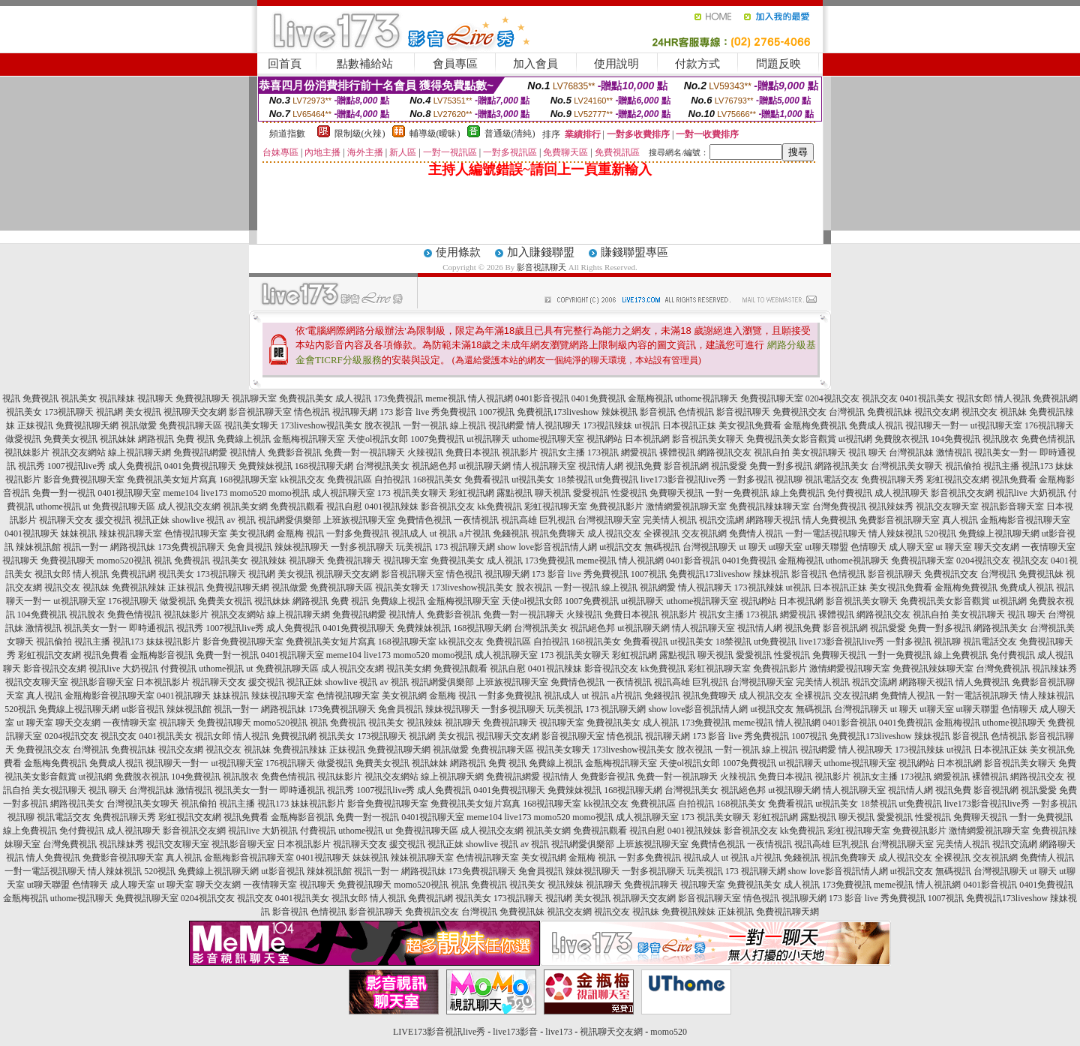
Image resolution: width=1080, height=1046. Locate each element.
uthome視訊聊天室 (548, 439)
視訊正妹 (152, 520)
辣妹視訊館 (38, 547)
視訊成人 (410, 533)
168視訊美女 (437, 479)
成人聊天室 (911, 547)
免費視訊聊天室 (771, 398)
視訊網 (109, 412)
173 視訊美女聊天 (412, 493)
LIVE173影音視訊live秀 (439, 1031)
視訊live (1012, 493)
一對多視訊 (750, 479)
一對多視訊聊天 (362, 547)
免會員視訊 (249, 547)
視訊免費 (644, 466)
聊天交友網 (996, 547)
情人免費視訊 (829, 520)
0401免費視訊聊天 (200, 466)
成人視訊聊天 (901, 493)
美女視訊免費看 (750, 425)
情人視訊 (1012, 398)
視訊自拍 (772, 452)
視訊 (11, 398)
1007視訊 (496, 412)
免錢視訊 (511, 533)
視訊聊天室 (254, 398)
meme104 (180, 493)
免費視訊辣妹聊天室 (769, 506)
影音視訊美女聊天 (708, 439)
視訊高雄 (519, 520)
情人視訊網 (490, 398)
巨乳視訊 (557, 520)
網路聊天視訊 (773, 520)
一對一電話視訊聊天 (825, 533)
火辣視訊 (425, 452)
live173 (213, 493)
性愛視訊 (629, 493)
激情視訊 (954, 452)
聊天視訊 (553, 493)
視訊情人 (248, 452)
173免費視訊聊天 (191, 547)
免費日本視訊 (473, 452)
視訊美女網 (245, 506)
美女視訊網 (252, 533)
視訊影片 (520, 452)
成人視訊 (353, 398)
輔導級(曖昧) (435, 133)
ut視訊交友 (620, 547)
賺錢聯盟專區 (634, 252)
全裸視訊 (662, 533)
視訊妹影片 (27, 452)
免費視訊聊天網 (87, 425)
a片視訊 (474, 533)
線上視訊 (468, 425)
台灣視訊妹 (911, 452)
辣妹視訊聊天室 (130, 533)
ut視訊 (646, 425)
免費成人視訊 (876, 425)
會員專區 (455, 64)
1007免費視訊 (437, 439)
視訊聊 (789, 479)
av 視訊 (241, 520)
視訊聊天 (155, 398)
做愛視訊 (23, 439)
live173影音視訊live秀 (683, 479)
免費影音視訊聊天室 (899, 520)
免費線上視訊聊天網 (999, 533)
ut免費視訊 (617, 479)
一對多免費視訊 (357, 533)
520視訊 (940, 533)
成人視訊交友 (614, 533)
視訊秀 (31, 466)
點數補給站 (365, 64)
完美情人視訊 (670, 520)
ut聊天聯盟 (826, 547)
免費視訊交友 (799, 412)
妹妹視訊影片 (173, 641)
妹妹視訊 (79, 533)
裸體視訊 (677, 452)
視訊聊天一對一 (936, 425)
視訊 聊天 (867, 452)
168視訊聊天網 (324, 466)
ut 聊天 (752, 547)
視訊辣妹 (117, 398)
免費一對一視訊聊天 (364, 452)
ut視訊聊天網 (485, 466)
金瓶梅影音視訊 (162, 655)
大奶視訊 (1048, 493)
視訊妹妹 (118, 439)
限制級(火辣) (360, 133)
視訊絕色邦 (434, 466)
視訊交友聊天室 (947, 506)
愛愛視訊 (591, 493)
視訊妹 (1013, 412)
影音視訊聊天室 (260, 412)
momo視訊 (289, 493)
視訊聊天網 (354, 412)
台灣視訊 (847, 412)
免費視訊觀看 (297, 506)
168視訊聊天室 (248, 479)
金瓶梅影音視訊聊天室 (1025, 520)
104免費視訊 (955, 439)
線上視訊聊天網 (139, 452)
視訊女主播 (562, 452)
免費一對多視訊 (780, 466)
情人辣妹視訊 (895, 533)
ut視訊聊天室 (996, 425)
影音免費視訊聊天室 (84, 479)
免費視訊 (40, 398)
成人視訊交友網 (189, 506)
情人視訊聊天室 (544, 466)
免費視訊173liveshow (557, 412)
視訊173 (1037, 466)
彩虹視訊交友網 (957, 479)
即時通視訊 (151, 628)
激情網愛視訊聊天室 (686, 506)
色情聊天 (868, 547)
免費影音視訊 (295, 452)
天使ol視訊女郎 (377, 439)
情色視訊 (312, 412)
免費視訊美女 (306, 398)
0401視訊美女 (927, 398)
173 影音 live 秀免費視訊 (428, 412)
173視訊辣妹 (607, 425)
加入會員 (535, 64)
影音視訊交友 (448, 506)
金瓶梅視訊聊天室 (309, 439)
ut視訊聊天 (487, 439)
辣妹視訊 (620, 412)
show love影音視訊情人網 (547, 547)
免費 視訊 (195, 439)
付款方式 (697, 64)
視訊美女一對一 (1005, 452)
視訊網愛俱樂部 (289, 520)
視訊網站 (604, 439)
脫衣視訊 (382, 425)
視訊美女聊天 (251, 425)
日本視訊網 (647, 439)
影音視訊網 (686, 466)
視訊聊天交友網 (195, 412)
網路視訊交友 (725, 452)
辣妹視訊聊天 (301, 547)
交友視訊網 (704, 533)
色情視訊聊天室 (195, 533)
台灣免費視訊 (839, 506)
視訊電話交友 (832, 479)
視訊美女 (79, 398)
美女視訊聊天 (819, 452)
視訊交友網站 (79, 452)
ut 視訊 (443, 533)
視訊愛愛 (729, 466)
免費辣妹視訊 (265, 466)
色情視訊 (696, 412)
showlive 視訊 (198, 520)
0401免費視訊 (599, 398)
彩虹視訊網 (471, 493)
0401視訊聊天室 (129, 493)
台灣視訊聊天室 (609, 520)
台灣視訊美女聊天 (907, 466)
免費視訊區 (349, 479)
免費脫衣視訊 (901, 439)
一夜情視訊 (476, 520)
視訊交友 (880, 398)
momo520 (248, 493)
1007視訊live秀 (76, 466)
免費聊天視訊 (677, 493)
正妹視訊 (35, 425)
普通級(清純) (510, 133)
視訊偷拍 (963, 466)
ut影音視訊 (143, 709)
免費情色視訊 (425, 520)
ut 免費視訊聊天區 (119, 506)
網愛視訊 (639, 452)
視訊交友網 (936, 412)
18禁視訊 (575, 479)
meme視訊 (445, 398)
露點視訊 (514, 493)
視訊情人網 (600, 466)
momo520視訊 (124, 560)
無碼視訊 (662, 547)
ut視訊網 (855, 439)
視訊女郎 (974, 398)
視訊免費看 (1014, 479)
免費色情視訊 (1048, 439)
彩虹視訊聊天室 (555, 506)
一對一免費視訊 (737, 493)
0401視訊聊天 (31, 533)
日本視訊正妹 (689, 425)
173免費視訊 (398, 398)
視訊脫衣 (1000, 439)
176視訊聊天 (1049, 425)
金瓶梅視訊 (650, 398)
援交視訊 (113, 520)
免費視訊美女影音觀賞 (791, 439)
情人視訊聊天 (553, 425)
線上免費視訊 (798, 493)
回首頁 (285, 64)
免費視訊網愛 (200, 452)
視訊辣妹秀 (891, 506)
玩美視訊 (414, 547)
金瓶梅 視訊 (300, 533)
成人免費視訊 (135, 466)
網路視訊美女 (841, 466)
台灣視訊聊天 (709, 547)
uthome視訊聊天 (706, 398)
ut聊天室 (785, 547)
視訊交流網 (721, 520)
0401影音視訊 (542, 398)
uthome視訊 (58, 506)
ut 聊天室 (955, 547)
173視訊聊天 (69, 412)
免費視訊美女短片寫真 (172, 479)
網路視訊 (156, 439)
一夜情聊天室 (1049, 547)
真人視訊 (960, 520)
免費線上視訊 (244, 439)
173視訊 (603, 452)
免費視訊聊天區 (190, 425)
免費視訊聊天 (203, 398)
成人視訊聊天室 (343, 493)
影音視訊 (658, 412)
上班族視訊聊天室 (359, 520)
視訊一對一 (85, 547)
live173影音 (515, 1031)
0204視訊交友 (833, 398)
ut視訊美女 (533, 479)
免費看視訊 (486, 479)
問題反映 (778, 64)
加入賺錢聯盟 (540, 252)
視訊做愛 (139, 425)
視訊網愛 (506, 425)
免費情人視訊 (756, 533)
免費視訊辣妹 (139, 587)
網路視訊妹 (132, 547)
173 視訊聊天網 (464, 547)
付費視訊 (178, 668)
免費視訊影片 (617, 506)
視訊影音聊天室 (1012, 506)
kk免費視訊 (499, 506)
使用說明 (616, 64)
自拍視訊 (392, 479)
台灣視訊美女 (383, 466)
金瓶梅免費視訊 (815, 425)
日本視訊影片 (163, 682)
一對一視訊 (425, 425)
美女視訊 (143, 412)
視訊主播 (1001, 466)
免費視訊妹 (889, 412)
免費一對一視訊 (63, 493)
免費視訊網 (1055, 398)
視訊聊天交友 (66, 520)
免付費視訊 (849, 493)
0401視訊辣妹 (391, 506)
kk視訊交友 (302, 479)
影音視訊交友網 (962, 493)
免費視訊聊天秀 (892, 479)
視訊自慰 (344, 506)
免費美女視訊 (71, 439)
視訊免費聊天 (558, 533)
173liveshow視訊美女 (321, 425)
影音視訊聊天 (541, 267)
